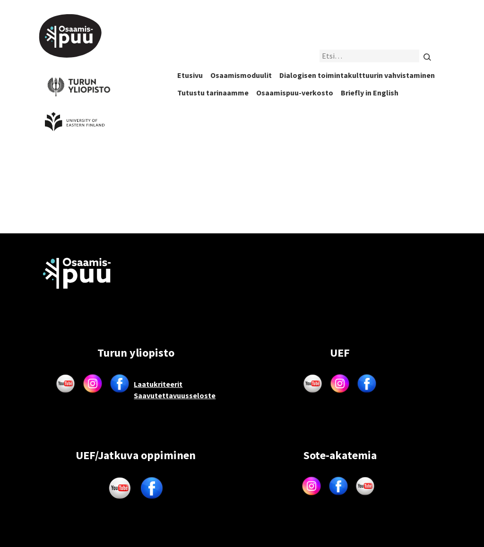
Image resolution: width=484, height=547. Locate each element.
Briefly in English (369, 92)
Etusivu (190, 75)
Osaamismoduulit (241, 75)
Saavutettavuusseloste (175, 395)
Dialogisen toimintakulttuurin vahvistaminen (357, 75)
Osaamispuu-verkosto (294, 92)
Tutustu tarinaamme (213, 92)
